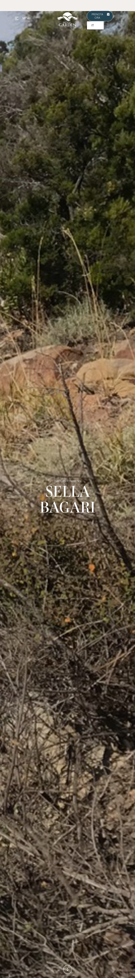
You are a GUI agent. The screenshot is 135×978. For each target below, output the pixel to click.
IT (92, 25)
